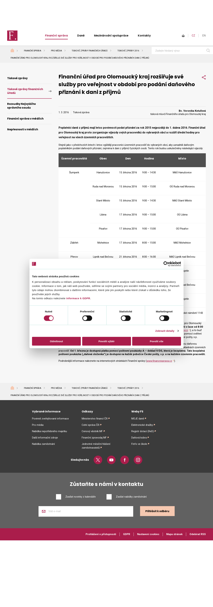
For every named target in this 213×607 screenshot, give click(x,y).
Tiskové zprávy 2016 (128, 50)
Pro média (56, 50)
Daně (81, 36)
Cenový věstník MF (92, 431)
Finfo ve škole (139, 443)
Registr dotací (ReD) (142, 431)
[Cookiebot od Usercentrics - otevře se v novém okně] (166, 264)
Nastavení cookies (148, 534)
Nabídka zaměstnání (43, 443)
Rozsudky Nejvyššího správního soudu (21, 106)
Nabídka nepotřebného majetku (49, 431)
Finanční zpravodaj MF (94, 437)
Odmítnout (56, 341)
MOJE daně (137, 418)
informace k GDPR (77, 298)
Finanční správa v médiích (25, 118)
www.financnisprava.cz (159, 360)
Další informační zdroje (45, 437)
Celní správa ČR (90, 424)
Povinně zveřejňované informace (50, 418)
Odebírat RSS (198, 534)
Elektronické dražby (142, 424)
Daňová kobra (139, 437)
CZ (193, 35)
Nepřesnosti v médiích (22, 129)
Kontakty (144, 36)
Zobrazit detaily (164, 330)
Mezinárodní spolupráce (111, 36)
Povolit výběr (106, 341)
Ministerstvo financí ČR (95, 418)
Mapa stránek (174, 534)
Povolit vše (156, 341)
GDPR (126, 534)
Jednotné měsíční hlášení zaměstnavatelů (96, 445)
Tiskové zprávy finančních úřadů (90, 50)
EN (204, 35)
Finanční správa (56, 36)
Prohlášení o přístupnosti (101, 534)
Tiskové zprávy (17, 78)
